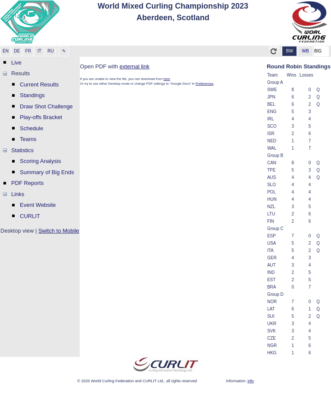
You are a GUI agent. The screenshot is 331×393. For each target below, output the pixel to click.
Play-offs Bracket (41, 117)
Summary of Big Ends (47, 172)
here (166, 79)
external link (134, 66)
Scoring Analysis (40, 161)
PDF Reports (27, 183)
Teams (28, 139)
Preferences (204, 84)
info (250, 381)
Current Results (39, 84)
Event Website (38, 205)
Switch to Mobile (58, 230)
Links (17, 194)
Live (16, 62)
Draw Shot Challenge (46, 106)
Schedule (31, 128)
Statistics (22, 150)
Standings (32, 95)
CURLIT (30, 216)
